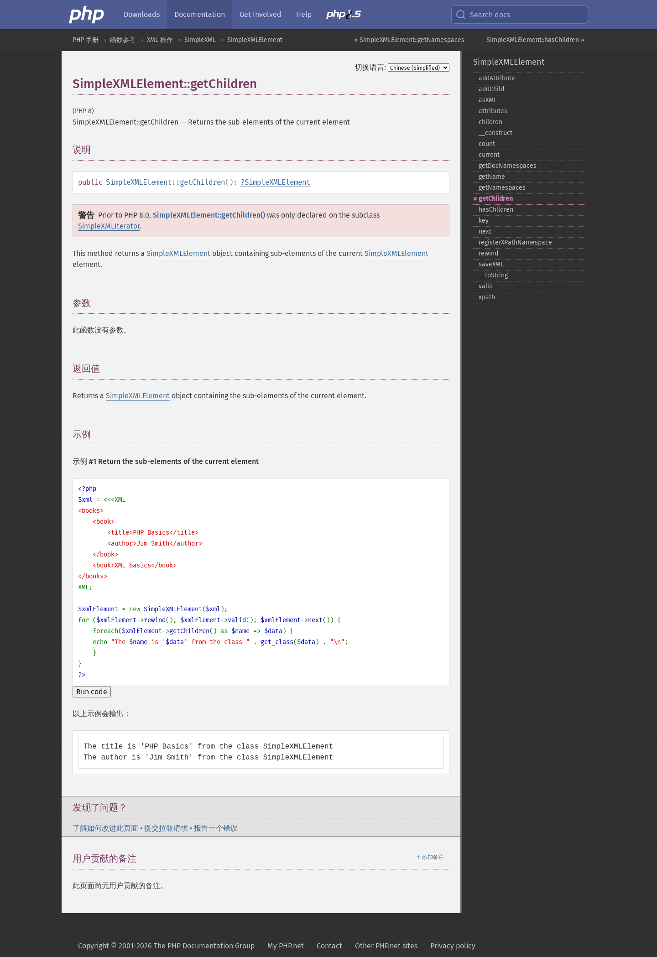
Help (304, 14)
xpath (487, 297)
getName (492, 177)
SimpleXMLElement (254, 40)
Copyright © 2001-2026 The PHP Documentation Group (166, 945)
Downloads (142, 14)
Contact (329, 945)
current (489, 155)
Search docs (482, 14)
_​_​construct (495, 133)
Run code (91, 691)
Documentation (199, 14)
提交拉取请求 (166, 828)
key (484, 220)
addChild (491, 89)
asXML (488, 100)
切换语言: (370, 67)
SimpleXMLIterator (109, 226)
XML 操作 (160, 40)
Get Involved (261, 14)
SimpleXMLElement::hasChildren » (535, 40)
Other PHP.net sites (386, 945)
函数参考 (123, 40)
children (490, 122)
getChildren (496, 199)
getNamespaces (502, 188)
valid (486, 286)
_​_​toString (493, 275)
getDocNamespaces (508, 166)
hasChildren (496, 209)
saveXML (491, 264)
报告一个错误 (216, 828)
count (487, 144)
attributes (493, 111)
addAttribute (497, 78)
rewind (488, 253)
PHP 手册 (86, 40)
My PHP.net (285, 945)
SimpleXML (200, 40)
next (485, 231)
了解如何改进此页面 (105, 828)
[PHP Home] (87, 14)
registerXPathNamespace (515, 242)
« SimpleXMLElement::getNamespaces (409, 40)
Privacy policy (452, 945)
